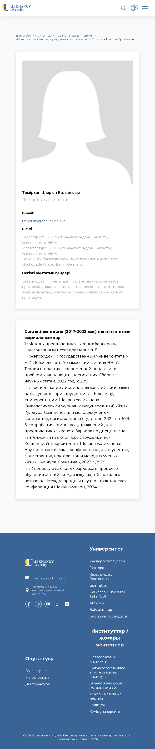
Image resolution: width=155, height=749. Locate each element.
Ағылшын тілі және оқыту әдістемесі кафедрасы (52, 39)
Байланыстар (101, 610)
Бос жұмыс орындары (108, 616)
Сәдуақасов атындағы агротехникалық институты (108, 672)
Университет (106, 549)
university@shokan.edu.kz (43, 221)
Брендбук (98, 585)
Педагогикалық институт (74, 35)
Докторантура (37, 684)
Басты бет (23, 35)
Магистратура (37, 677)
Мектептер (43, 35)
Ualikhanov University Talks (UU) (107, 594)
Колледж (97, 705)
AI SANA (97, 603)
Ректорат (98, 568)
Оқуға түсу (39, 658)
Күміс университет (106, 712)
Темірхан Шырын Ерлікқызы (113, 39)
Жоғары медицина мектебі (105, 696)
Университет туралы (107, 561)
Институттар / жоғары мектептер (109, 638)
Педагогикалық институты (103, 659)
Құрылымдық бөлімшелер (101, 576)
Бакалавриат (36, 671)
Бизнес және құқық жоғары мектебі (106, 685)
